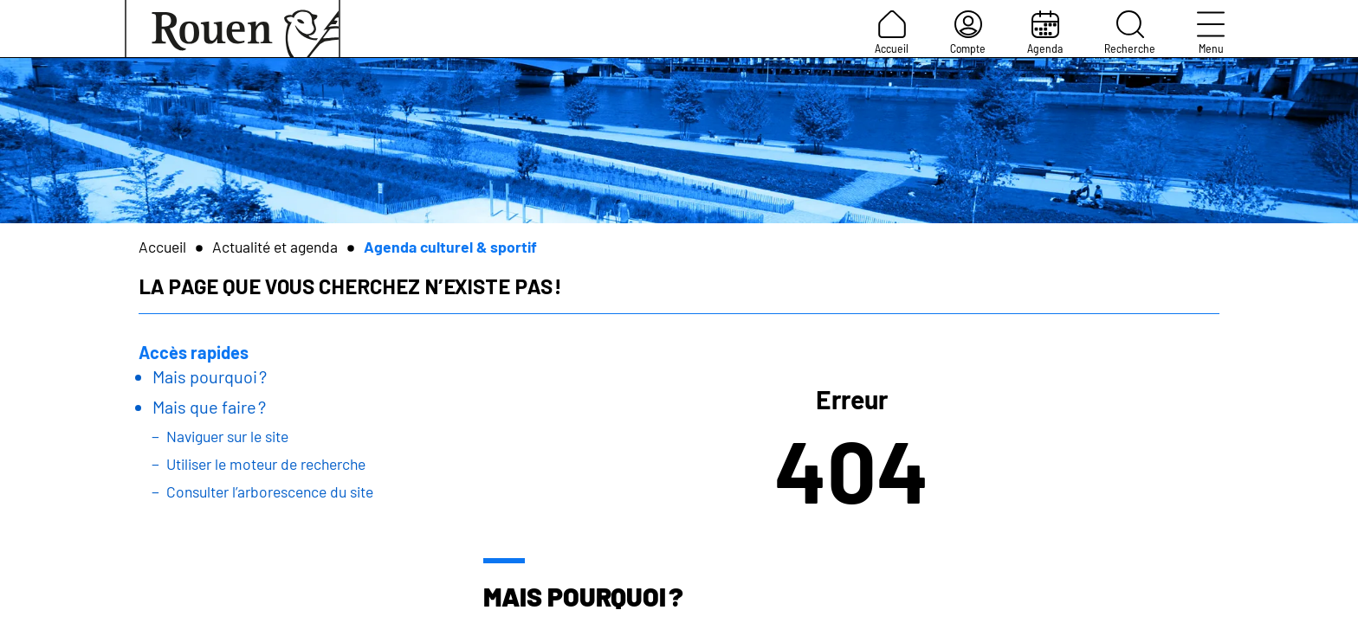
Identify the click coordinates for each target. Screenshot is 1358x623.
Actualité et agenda (275, 246)
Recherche (1129, 32)
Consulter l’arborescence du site (269, 491)
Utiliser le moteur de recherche (265, 463)
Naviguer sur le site (227, 436)
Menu (1211, 32)
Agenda (1045, 32)
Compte (968, 32)
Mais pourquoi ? (209, 376)
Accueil (892, 32)
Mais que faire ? (209, 406)
